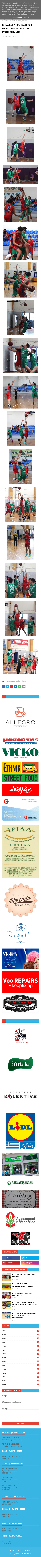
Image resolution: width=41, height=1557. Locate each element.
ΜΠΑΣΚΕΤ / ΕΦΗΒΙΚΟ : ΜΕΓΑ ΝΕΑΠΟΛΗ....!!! (22, 1294)
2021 (21, 1350)
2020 (21, 1354)
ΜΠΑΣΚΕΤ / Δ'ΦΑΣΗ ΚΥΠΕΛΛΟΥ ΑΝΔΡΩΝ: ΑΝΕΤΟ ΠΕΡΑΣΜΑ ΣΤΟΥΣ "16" (24, 1304)
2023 (21, 1342)
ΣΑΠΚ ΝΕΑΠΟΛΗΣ (26, 1554)
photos (24, 681)
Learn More (17, 17)
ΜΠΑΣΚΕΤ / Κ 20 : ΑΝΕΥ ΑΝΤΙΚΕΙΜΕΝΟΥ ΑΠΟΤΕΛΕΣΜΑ (22, 1285)
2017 (21, 1365)
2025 (21, 1335)
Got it (26, 17)
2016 (21, 1369)
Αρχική (12, 1550)
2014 (21, 1377)
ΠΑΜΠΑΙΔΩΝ (11, 681)
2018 (21, 1361)
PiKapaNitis (7, 36)
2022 (21, 1346)
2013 (21, 1381)
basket (18, 681)
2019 (21, 1358)
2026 (21, 1331)
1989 (21, 1385)
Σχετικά (19, 1550)
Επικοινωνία (27, 1550)
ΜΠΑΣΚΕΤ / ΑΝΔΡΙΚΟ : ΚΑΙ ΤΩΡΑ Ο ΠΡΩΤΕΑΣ (24, 1276)
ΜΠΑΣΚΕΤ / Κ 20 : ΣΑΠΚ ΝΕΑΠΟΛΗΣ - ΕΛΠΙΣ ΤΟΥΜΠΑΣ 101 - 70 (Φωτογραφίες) (24, 1315)
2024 (21, 1338)
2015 (21, 1373)
